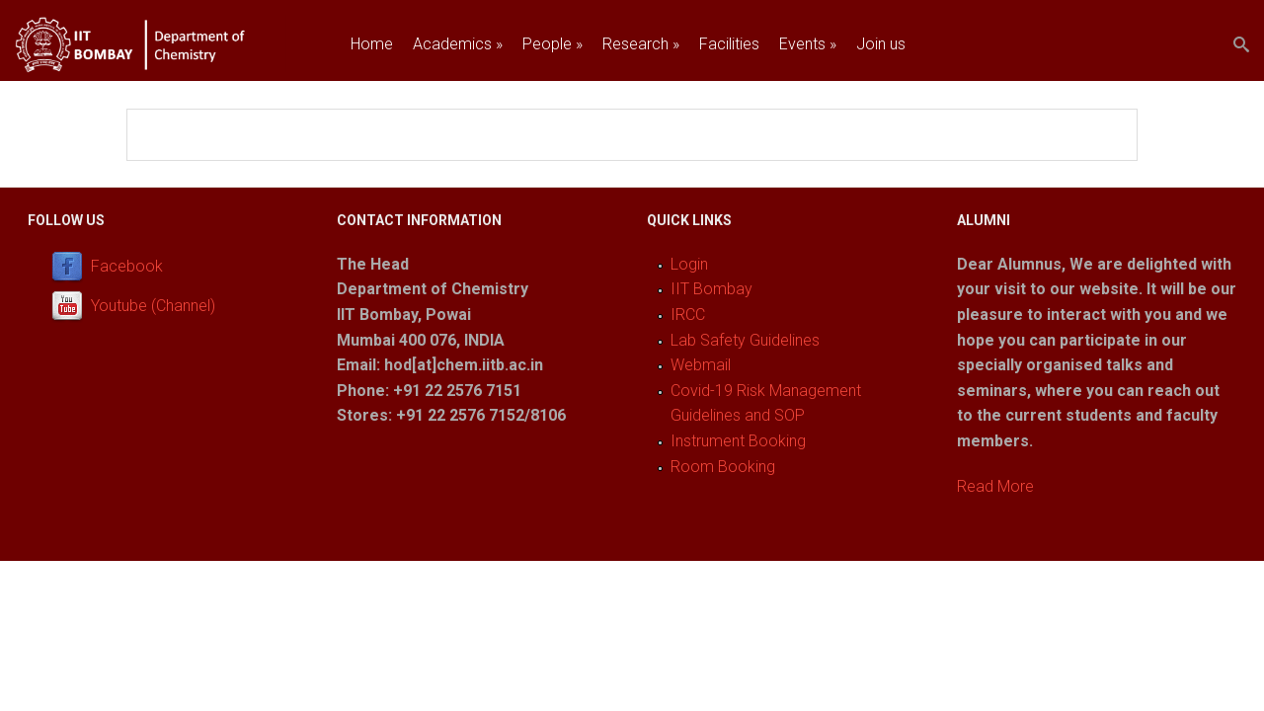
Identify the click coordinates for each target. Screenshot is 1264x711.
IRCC (688, 314)
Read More (995, 486)
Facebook (127, 266)
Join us (881, 44)
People (552, 44)
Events (807, 44)
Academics (458, 44)
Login (689, 264)
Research (640, 44)
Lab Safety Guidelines (745, 340)
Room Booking (723, 466)
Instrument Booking (738, 441)
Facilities (729, 44)
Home (372, 44)
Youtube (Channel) (153, 305)
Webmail (701, 365)
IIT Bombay (711, 288)
